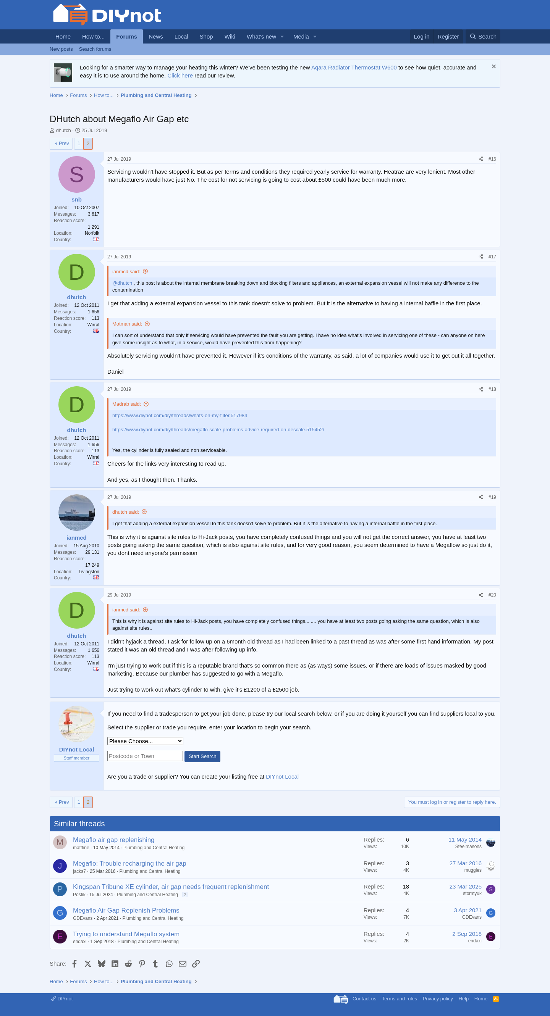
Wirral (93, 324)
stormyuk (472, 893)
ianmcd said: (126, 271)
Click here (180, 75)
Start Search (202, 756)
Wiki (230, 36)
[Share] (481, 159)
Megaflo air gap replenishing (114, 839)
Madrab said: (126, 404)
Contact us (364, 998)
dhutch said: (125, 512)
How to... (93, 36)
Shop (206, 36)
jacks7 (79, 871)
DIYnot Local (282, 776)
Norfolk (92, 233)
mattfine (81, 847)
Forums (126, 36)
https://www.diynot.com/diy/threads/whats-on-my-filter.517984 (179, 415)
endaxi (79, 941)
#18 (492, 389)
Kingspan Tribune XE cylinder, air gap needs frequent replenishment (171, 886)
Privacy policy (438, 998)
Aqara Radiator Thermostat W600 (354, 67)
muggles (473, 870)
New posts (61, 49)
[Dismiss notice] (493, 67)
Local (181, 36)
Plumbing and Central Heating (153, 847)
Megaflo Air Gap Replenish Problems (126, 910)
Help (464, 998)
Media (301, 36)
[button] (282, 36)
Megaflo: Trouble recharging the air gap (129, 863)
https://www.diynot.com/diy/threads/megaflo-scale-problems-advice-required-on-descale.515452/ (218, 429)
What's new (261, 36)
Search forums (95, 49)
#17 (492, 257)
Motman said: (127, 324)
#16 (492, 159)
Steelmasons (468, 846)
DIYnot (62, 998)
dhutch (63, 130)
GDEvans (82, 918)
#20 (492, 595)
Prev (64, 143)
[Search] (483, 36)
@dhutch (122, 283)
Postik (79, 894)
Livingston (89, 571)
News (156, 36)
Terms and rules (399, 998)
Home (63, 36)
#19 (492, 497)
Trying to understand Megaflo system (126, 934)
